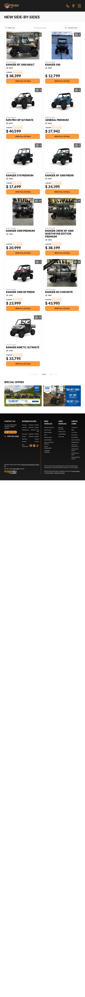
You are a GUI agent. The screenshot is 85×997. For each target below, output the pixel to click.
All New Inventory (49, 427)
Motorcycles (47, 430)
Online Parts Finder (74, 449)
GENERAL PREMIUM (57, 120)
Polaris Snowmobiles (48, 447)
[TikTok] (37, 445)
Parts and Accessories (74, 445)
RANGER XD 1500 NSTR (59, 292)
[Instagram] (34, 445)
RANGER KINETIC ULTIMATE (22, 347)
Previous (33, 374)
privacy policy (76, 471)
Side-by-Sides (48, 437)
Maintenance (75, 442)
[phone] (68, 6)
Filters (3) (10, 28)
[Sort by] (72, 28)
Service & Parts (75, 440)
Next (54, 374)
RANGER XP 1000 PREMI (59, 175)
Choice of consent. (59, 473)
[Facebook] (31, 445)
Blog (72, 430)
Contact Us (74, 427)
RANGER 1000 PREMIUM (20, 230)
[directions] (73, 6)
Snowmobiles (48, 440)
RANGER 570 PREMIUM (19, 175)
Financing (61, 436)
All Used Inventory (61, 428)
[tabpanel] (30, 433)
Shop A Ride (16, 468)
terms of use (50, 473)
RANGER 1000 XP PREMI (20, 292)
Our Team (74, 432)
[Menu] (79, 6)
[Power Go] (22, 472)
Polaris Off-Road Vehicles (48, 443)
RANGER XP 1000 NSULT (20, 64)
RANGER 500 (52, 64)
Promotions (74, 437)
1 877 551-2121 (11, 436)
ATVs (45, 435)
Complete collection (47, 451)
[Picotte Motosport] (13, 5)
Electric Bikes (48, 432)
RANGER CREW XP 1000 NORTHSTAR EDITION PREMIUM (59, 233)
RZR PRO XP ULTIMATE (19, 120)
